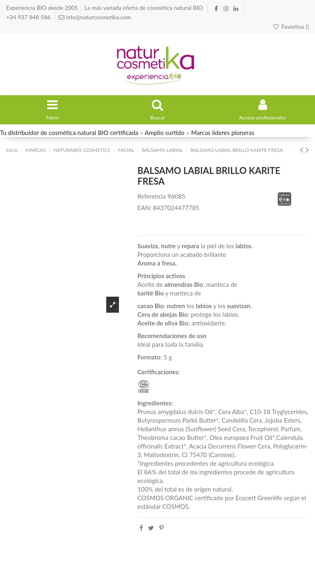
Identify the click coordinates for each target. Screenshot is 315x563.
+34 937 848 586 (29, 17)
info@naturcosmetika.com (97, 17)
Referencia (151, 199)
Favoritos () (290, 26)
